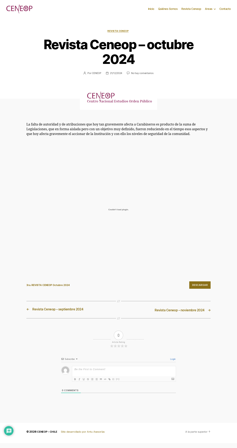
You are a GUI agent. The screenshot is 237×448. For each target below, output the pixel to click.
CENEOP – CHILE (47, 436)
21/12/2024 (116, 78)
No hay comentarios (143, 78)
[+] (117, 384)
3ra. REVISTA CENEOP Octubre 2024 (49, 290)
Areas (208, 11)
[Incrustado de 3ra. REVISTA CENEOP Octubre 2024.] (118, 215)
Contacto (225, 11)
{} (113, 384)
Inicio (151, 11)
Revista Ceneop (191, 11)
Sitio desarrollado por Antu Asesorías (85, 436)
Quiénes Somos (168, 11)
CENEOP (96, 78)
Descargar (200, 290)
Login (173, 364)
